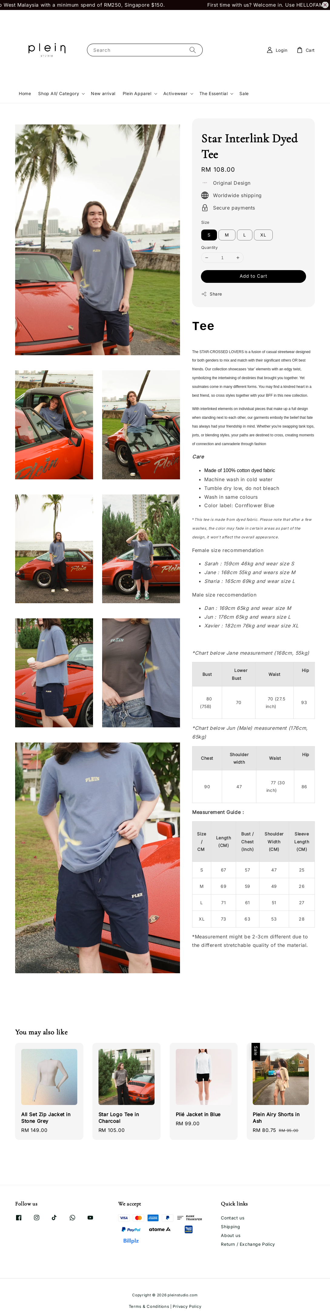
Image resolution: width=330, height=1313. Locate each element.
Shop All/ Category (58, 93)
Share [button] (211, 294)
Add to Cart (253, 276)
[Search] (192, 50)
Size (205, 222)
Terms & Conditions (149, 1306)
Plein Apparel (137, 93)
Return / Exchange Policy (248, 1244)
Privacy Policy (187, 1306)
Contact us (232, 1217)
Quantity (209, 247)
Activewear (175, 93)
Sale (243, 93)
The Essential (213, 93)
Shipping (230, 1226)
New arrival (103, 93)
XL (263, 234)
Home (25, 93)
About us (230, 1235)
